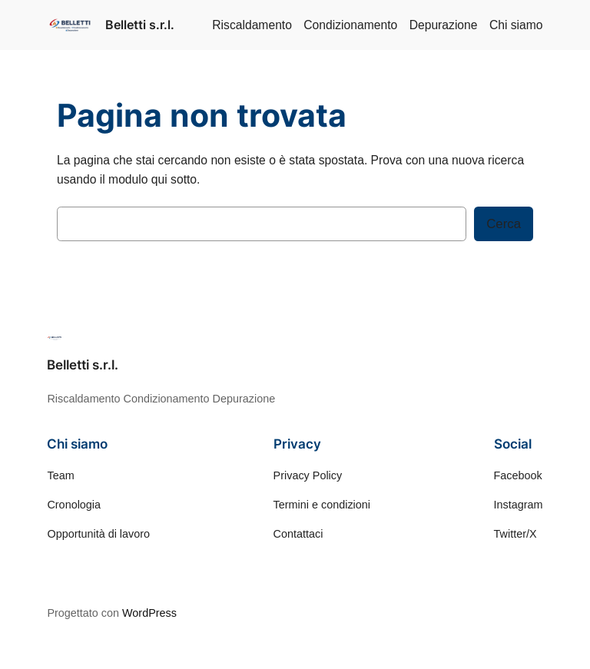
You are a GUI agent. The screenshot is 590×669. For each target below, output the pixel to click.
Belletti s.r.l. (139, 24)
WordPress (149, 613)
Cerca (503, 224)
